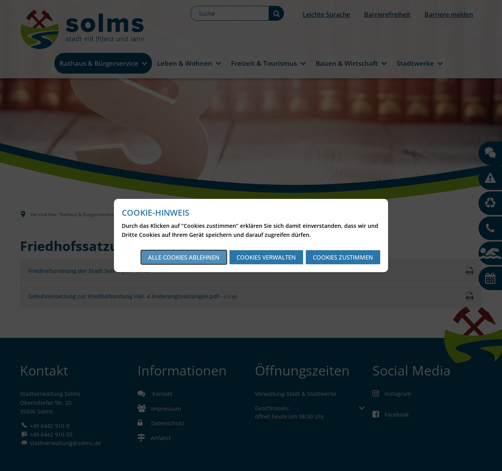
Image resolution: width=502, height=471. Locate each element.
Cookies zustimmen (343, 257)
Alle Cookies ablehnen (184, 257)
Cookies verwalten (266, 257)
